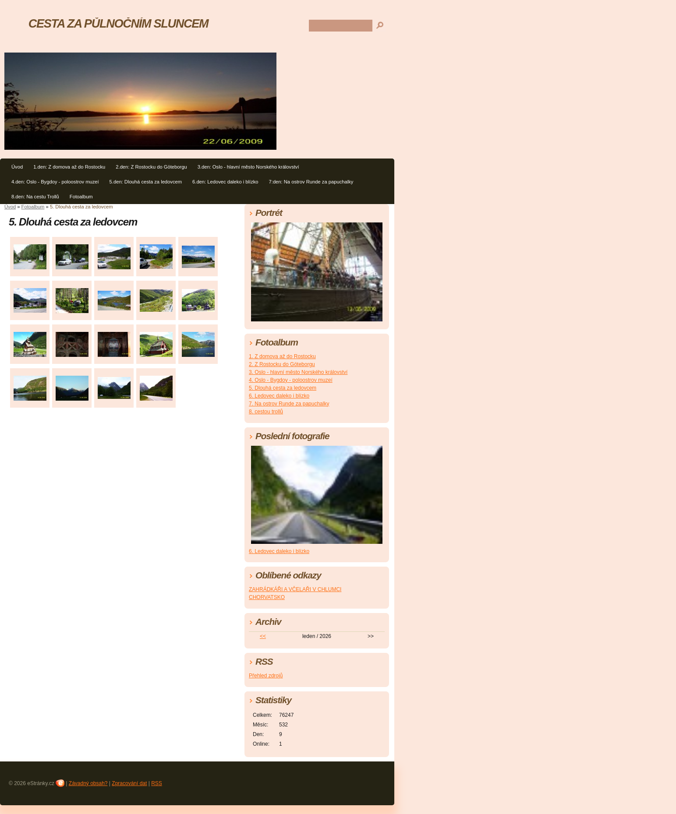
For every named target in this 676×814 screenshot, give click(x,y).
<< (263, 636)
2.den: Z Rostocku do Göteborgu (151, 166)
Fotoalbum (81, 196)
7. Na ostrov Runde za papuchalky (289, 404)
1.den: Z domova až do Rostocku (69, 166)
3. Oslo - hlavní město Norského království (298, 372)
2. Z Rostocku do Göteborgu (282, 364)
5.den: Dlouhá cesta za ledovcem (146, 181)
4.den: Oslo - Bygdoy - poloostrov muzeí (55, 181)
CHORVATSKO (267, 597)
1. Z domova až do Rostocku (282, 356)
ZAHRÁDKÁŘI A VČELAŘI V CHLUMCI (295, 589)
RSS (156, 783)
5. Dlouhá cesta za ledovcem (282, 388)
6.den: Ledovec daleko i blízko (225, 181)
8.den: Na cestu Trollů (35, 196)
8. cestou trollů (266, 412)
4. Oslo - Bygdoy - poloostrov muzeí (291, 380)
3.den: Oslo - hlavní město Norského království (248, 166)
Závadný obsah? (88, 783)
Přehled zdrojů (266, 676)
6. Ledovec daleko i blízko (279, 396)
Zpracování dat (129, 783)
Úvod (17, 166)
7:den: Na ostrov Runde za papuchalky (311, 181)
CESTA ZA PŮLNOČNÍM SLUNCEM (118, 23)
